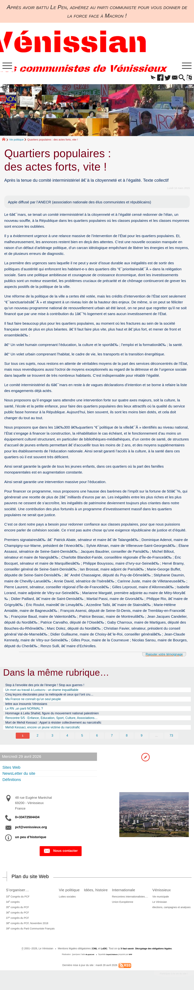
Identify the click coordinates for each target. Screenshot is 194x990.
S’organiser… (18, 892)
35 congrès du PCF (16, 910)
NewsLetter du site (19, 776)
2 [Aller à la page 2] (37, 737)
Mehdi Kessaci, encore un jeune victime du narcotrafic (42, 729)
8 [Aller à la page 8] (127, 737)
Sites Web (12, 769)
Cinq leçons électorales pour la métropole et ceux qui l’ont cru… (49, 696)
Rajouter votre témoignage (160, 656)
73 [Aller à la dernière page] (172, 737)
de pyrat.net (89, 958)
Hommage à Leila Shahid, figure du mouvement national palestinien (52, 715)
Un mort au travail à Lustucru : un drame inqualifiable (41, 692)
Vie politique (16, 141)
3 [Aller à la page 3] (52, 737)
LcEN (100, 951)
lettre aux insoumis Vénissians (26, 706)
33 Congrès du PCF (17, 899)
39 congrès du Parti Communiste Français (29, 931)
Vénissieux (164, 892)
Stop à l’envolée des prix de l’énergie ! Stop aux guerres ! (44, 687)
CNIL (90, 951)
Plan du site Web (33, 879)
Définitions (12, 782)
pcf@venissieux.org (31, 829)
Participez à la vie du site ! (170, 977)
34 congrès (12, 904)
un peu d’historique (30, 839)
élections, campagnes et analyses (172, 910)
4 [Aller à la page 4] (67, 737)
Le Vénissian (160, 905)
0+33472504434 (27, 819)
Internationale (127, 892)
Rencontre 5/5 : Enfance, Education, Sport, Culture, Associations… (51, 720)
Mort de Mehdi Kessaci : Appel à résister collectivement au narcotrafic (53, 724)
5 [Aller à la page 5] (82, 737)
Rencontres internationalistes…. (132, 899)
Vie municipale (161, 899)
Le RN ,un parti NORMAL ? (24, 710)
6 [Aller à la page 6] (97, 737)
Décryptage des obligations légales (155, 951)
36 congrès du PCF (16, 915)
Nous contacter (61, 853)
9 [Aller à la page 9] (142, 737)
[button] (147, 80)
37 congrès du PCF (16, 920)
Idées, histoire (98, 892)
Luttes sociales (65, 899)
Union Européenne (124, 905)
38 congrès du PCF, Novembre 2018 (26, 926)
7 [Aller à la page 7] (112, 737)
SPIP (132, 958)
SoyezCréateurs (112, 958)
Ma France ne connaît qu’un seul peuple (33, 701)
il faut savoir (125, 951)
